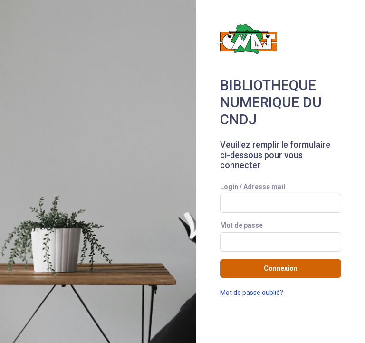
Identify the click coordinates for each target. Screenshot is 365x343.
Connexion (281, 268)
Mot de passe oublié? (251, 292)
